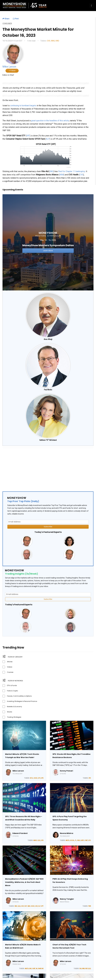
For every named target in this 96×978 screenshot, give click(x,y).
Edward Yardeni (20, 833)
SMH (29, 906)
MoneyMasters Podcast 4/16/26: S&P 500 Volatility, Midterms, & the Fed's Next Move (24, 882)
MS (43, 968)
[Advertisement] (48, 467)
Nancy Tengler (67, 899)
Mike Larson (18, 771)
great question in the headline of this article (50, 120)
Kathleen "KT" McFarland (48, 440)
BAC (30, 968)
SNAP (39, 968)
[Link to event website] (48, 242)
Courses (10, 672)
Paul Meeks (48, 390)
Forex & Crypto (12, 691)
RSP (86, 968)
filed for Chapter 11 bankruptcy (71, 171)
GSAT (33, 968)
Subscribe (48, 526)
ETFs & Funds (12, 685)
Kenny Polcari (66, 771)
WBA (62, 174)
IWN (15, 906)
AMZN (67, 840)
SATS (82, 840)
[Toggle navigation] (91, 5)
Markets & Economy (14, 706)
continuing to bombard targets (23, 105)
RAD (57, 41)
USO (36, 906)
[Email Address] (48, 522)
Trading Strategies (14, 717)
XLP (48, 139)
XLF (39, 906)
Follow (12, 71)
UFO (39, 778)
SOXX (35, 778)
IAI (36, 968)
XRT (28, 135)
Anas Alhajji (48, 339)
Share (5, 19)
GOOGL (72, 840)
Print (16, 19)
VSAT (86, 840)
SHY (25, 906)
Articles (9, 662)
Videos (9, 667)
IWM (83, 968)
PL (76, 840)
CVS (48, 41)
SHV (22, 906)
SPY (42, 906)
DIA (80, 968)
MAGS (35, 840)
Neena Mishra (66, 833)
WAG (53, 41)
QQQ (39, 840)
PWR (89, 906)
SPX (42, 778)
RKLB (78, 840)
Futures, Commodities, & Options (19, 696)
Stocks (9, 712)
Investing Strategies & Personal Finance (22, 701)
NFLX (31, 778)
